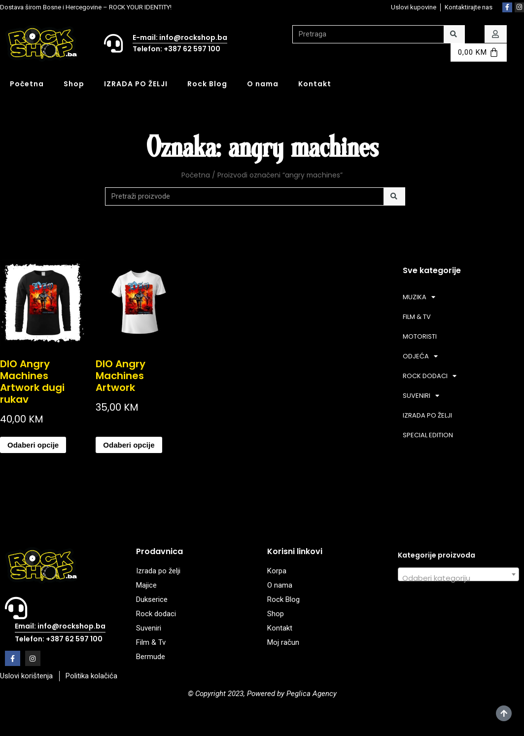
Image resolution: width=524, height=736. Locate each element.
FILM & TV (417, 316)
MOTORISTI (420, 336)
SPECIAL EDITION (428, 435)
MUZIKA (419, 297)
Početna (27, 84)
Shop (74, 84)
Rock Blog (207, 84)
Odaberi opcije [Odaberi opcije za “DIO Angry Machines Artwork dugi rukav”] (33, 445)
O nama (263, 84)
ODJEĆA (420, 356)
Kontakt (314, 84)
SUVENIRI (421, 395)
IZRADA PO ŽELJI (136, 84)
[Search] (454, 34)
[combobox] (458, 574)
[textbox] (458, 578)
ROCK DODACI (429, 376)
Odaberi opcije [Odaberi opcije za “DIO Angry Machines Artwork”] (128, 445)
